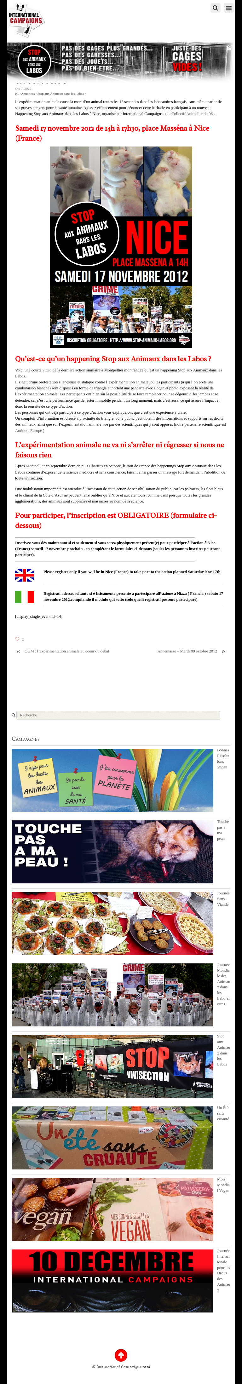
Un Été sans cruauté (223, 1113)
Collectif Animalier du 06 (192, 114)
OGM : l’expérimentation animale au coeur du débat (62, 651)
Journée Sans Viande (223, 899)
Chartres (96, 466)
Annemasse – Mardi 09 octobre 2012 (192, 651)
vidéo (47, 370)
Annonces (28, 93)
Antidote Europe (28, 430)
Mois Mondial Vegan (223, 1185)
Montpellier (35, 466)
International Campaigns (118, 1367)
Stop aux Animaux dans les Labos (60, 93)
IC (17, 93)
